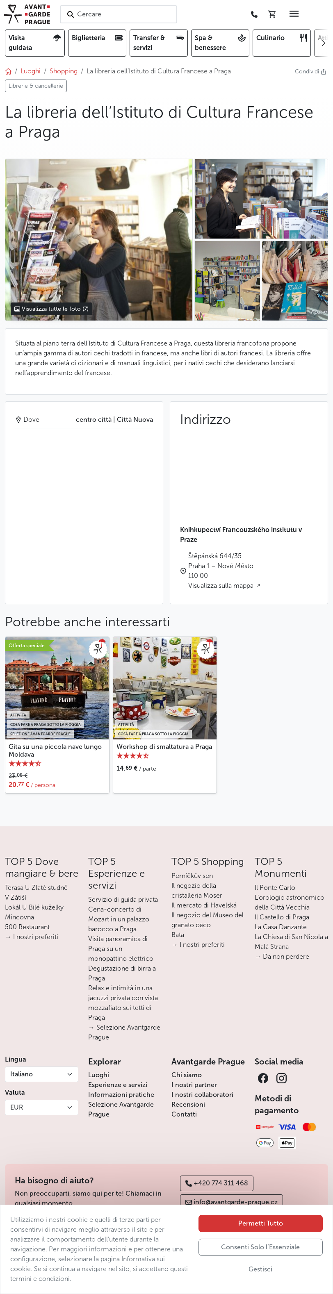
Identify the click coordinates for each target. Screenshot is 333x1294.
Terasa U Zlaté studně (36, 887)
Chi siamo (186, 1075)
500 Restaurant (27, 927)
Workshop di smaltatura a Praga (164, 746)
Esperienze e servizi (117, 1085)
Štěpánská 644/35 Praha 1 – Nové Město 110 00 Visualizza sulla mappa (221, 570)
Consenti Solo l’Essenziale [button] (260, 1247)
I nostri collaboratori (202, 1094)
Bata (177, 935)
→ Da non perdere (282, 956)
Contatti (184, 1114)
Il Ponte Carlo (275, 887)
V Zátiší (15, 897)
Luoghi (98, 1075)
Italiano (21, 1074)
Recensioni (188, 1104)
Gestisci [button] (260, 1269)
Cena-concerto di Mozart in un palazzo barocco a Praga (118, 919)
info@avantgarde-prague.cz (231, 1202)
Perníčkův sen (192, 876)
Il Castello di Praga (282, 917)
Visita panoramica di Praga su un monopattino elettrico (120, 948)
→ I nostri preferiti (31, 937)
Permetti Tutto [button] (260, 1223)
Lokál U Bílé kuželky (34, 907)
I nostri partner (194, 1085)
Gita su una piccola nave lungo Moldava (55, 750)
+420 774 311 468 (216, 1183)
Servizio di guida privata (123, 899)
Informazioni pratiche (121, 1094)
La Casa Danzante (281, 927)
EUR (16, 1107)
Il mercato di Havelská (204, 905)
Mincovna (19, 917)
